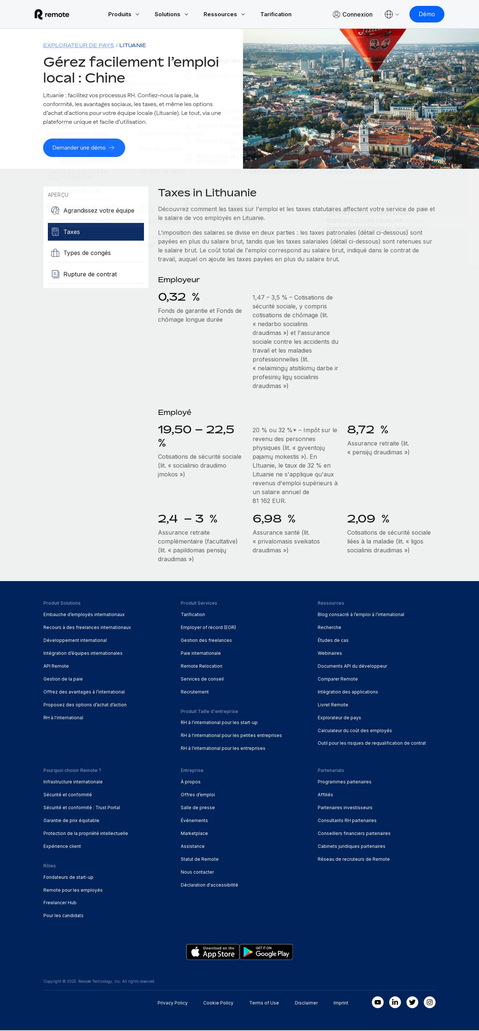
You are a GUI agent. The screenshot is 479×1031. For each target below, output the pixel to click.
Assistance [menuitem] (193, 846)
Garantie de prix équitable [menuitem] (71, 821)
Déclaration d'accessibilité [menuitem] (209, 885)
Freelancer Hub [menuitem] (60, 903)
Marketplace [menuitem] (194, 833)
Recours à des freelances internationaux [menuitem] (87, 627)
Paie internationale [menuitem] (201, 653)
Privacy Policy (173, 1003)
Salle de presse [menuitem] (198, 808)
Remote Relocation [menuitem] (201, 666)
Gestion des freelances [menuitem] (206, 640)
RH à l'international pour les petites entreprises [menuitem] (231, 736)
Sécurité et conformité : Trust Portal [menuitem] (81, 808)
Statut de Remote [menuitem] (200, 859)
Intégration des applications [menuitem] (348, 692)
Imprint (341, 1003)
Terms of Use (264, 1003)
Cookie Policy (218, 1003)
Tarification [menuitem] (193, 615)
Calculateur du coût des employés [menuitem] (355, 731)
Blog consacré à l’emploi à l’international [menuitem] (361, 615)
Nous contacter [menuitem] (197, 872)
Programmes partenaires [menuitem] (344, 782)
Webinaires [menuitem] (330, 653)
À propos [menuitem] (191, 782)
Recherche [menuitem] (329, 627)
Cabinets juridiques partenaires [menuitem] (351, 846)
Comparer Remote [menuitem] (338, 679)
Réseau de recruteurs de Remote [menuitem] (354, 859)
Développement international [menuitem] (75, 640)
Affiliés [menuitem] (325, 795)
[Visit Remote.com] (60, 14)
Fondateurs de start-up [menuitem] (68, 877)
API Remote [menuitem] (56, 666)
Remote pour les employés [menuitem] (73, 890)
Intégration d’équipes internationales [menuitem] (83, 653)
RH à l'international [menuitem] (63, 718)
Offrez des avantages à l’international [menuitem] (84, 692)
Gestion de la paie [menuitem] (63, 679)
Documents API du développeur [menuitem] (352, 666)
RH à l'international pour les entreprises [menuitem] (223, 749)
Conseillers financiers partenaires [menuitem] (354, 833)
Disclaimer (306, 1003)
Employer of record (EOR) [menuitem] (208, 627)
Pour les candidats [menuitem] (63, 916)
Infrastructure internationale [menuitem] (73, 782)
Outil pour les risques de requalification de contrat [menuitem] (372, 744)
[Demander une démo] (87, 148)
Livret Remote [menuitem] (333, 705)
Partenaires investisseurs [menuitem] (345, 808)
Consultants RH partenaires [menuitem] (347, 821)
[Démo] (418, 15)
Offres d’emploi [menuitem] (198, 795)
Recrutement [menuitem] (195, 692)
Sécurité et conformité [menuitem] (67, 795)
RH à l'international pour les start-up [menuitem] (219, 723)
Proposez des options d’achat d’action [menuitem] (85, 705)
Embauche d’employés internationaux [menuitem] (84, 615)
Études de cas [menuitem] (333, 640)
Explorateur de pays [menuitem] (78, 46)
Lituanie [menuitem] (132, 46)
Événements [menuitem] (194, 821)
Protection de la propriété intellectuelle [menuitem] (85, 833)
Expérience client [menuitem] (62, 846)
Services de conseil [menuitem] (202, 679)
